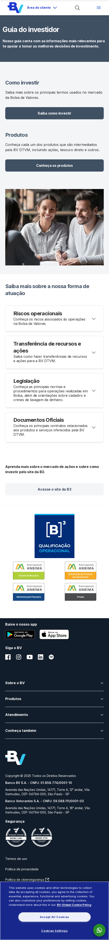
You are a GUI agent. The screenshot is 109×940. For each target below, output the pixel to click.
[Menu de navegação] (98, 7)
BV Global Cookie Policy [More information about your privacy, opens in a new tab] (74, 904)
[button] (54, 113)
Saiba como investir (54, 113)
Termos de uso (16, 859)
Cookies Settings (54, 930)
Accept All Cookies (54, 917)
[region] (54, 910)
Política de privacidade (22, 869)
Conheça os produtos (54, 165)
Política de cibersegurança (25, 879)
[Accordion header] (54, 318)
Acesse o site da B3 (54, 489)
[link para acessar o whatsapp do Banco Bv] (101, 930)
